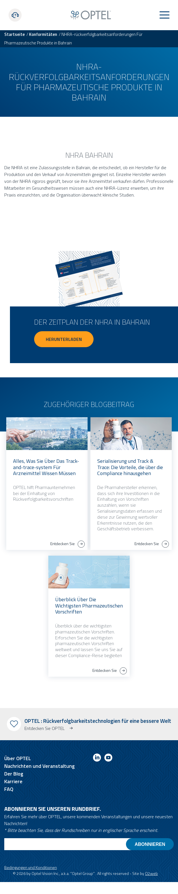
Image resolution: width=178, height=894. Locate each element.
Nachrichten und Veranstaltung (39, 766)
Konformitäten (43, 34)
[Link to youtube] (108, 758)
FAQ (8, 789)
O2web (151, 873)
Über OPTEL (17, 758)
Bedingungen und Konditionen (30, 867)
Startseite (14, 34)
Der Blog (13, 774)
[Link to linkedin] (97, 758)
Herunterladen (64, 339)
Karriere (13, 781)
